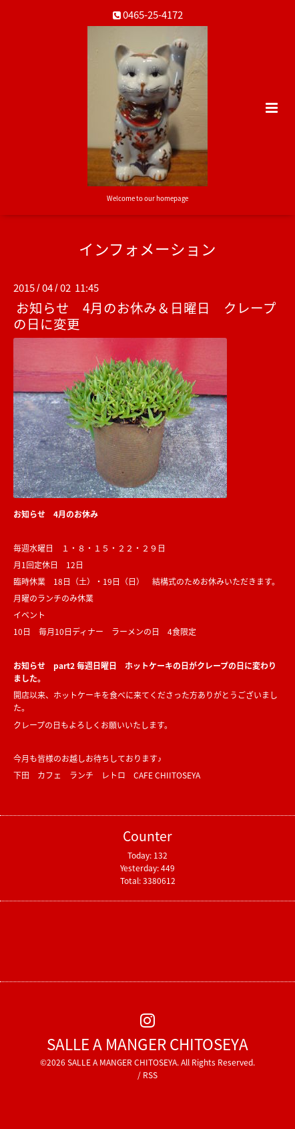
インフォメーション (147, 249)
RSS (150, 1075)
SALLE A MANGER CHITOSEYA (147, 1044)
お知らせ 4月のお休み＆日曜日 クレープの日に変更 (144, 315)
